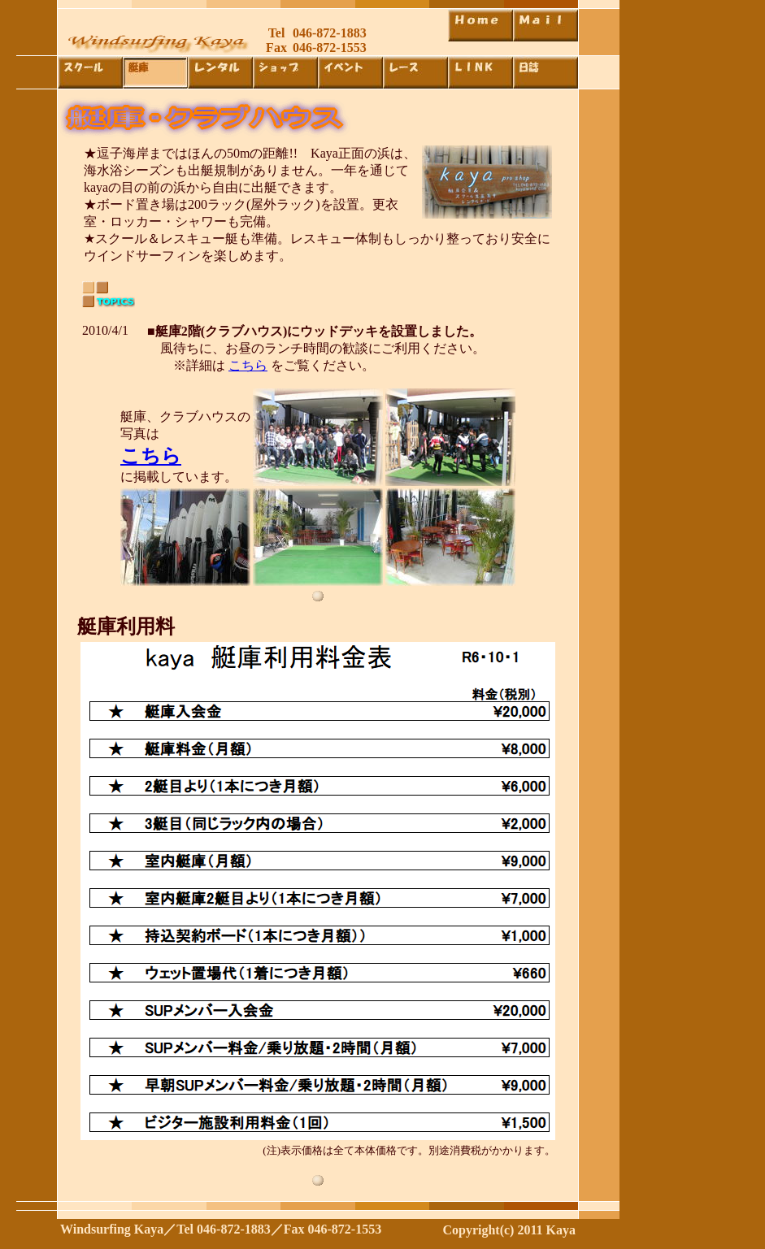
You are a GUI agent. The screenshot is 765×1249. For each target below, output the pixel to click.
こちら (247, 365)
